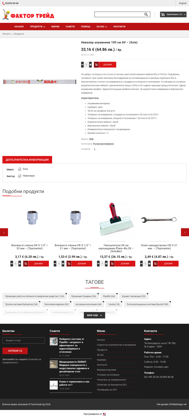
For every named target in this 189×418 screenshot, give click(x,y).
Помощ (85, 26)
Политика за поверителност (111, 379)
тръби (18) (114, 304)
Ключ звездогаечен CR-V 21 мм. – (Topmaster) (159, 247)
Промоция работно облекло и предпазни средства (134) (34, 296)
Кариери (101, 359)
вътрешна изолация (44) (88, 304)
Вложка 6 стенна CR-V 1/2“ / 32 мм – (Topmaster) (29, 247)
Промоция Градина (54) (83, 296)
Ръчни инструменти (103, 143)
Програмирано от (94, 414)
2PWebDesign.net (178, 404)
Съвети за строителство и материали (116, 345)
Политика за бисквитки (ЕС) (112, 384)
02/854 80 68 (11, 3)
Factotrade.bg (38, 404)
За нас (102, 26)
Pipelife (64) (109, 296)
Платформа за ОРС (107, 389)
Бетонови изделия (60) (57, 304)
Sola (91, 139)
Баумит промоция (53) (134, 296)
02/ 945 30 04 (151, 377)
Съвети (70, 26)
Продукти (37, 26)
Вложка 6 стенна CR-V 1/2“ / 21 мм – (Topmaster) (73, 247)
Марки (55, 26)
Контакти (119, 26)
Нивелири (29, 175)
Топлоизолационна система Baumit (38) (147, 304)
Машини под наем (106, 369)
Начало (19, 26)
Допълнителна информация (27, 159)
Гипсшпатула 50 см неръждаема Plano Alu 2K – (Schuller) (116, 248)
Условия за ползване (108, 374)
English (183, 3)
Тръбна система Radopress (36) (21, 304)
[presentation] (4, 232)
